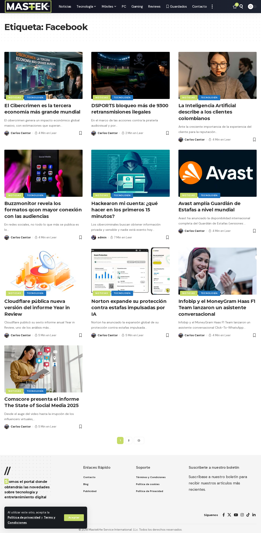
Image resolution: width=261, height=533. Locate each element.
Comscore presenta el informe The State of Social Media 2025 (42, 400)
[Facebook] (223, 512)
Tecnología (35, 97)
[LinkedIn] (254, 512)
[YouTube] (236, 512)
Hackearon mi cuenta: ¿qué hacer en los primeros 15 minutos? (125, 209)
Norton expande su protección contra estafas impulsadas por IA (129, 306)
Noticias (14, 97)
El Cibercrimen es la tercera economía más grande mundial (42, 108)
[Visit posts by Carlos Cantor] (6, 132)
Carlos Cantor (21, 132)
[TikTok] (248, 512)
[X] (229, 512)
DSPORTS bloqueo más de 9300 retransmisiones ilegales (130, 108)
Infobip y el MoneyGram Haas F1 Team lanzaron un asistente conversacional (217, 306)
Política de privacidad (24, 518)
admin (102, 236)
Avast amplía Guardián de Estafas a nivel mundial (210, 206)
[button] (74, 517)
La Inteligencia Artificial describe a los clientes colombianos (207, 111)
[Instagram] (242, 512)
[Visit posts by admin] (93, 236)
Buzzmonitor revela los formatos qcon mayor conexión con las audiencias (43, 209)
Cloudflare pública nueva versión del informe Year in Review (37, 306)
